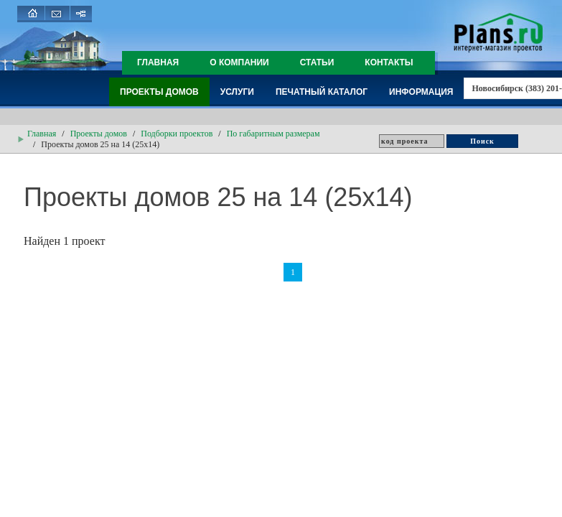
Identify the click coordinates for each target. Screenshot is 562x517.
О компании (239, 62)
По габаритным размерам (273, 134)
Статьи (317, 62)
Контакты (389, 62)
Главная (158, 62)
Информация (421, 92)
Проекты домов (159, 92)
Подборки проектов (176, 134)
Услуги (237, 92)
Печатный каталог (321, 92)
